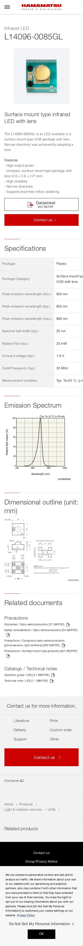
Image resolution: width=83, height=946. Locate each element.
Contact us (41, 853)
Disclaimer (11, 780)
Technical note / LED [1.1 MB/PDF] (26, 681)
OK (41, 934)
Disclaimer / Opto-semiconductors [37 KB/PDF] (34, 624)
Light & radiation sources (23, 809)
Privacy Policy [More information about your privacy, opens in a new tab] (26, 915)
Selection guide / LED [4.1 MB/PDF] (26, 675)
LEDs (52, 809)
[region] (41, 906)
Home (8, 804)
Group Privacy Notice (41, 861)
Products (26, 804)
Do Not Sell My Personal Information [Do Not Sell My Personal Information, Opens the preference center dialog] (39, 924)
